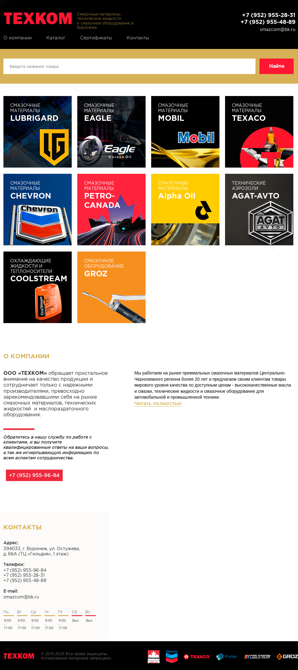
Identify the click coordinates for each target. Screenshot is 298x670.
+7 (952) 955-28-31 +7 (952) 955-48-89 (268, 18)
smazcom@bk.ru (278, 29)
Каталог (55, 37)
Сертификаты (96, 37)
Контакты (138, 37)
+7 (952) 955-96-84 (34, 475)
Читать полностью (158, 403)
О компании (17, 37)
